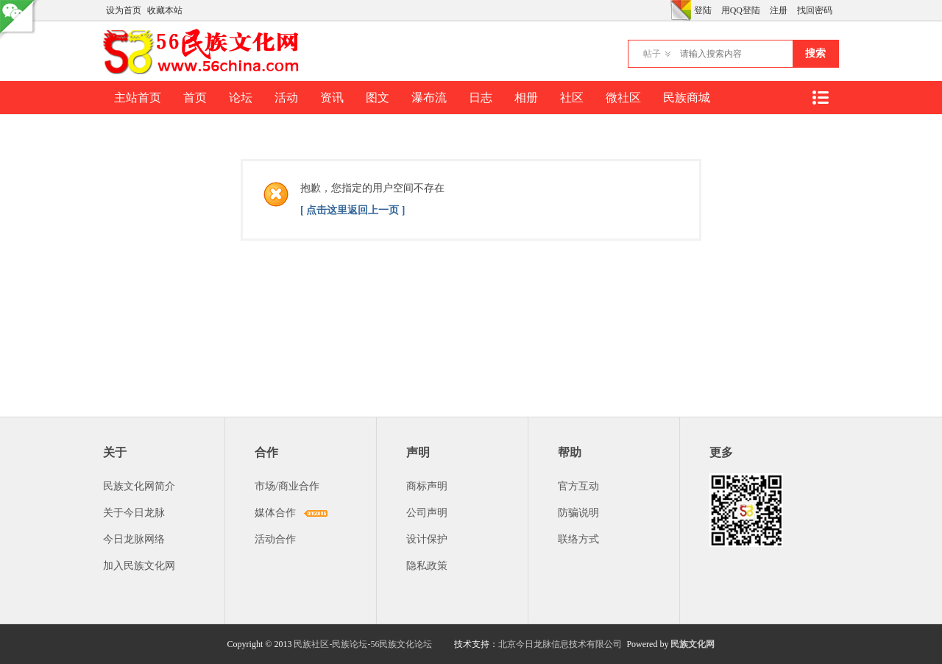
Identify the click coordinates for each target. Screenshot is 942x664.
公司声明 (426, 512)
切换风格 (680, 10)
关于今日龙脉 (134, 512)
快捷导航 (820, 97)
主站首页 (137, 97)
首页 (195, 97)
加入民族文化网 (139, 565)
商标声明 (426, 486)
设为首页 (123, 10)
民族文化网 (692, 644)
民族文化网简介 (139, 486)
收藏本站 (165, 10)
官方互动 (578, 486)
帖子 (652, 54)
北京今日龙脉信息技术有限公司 (560, 644)
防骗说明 (578, 512)
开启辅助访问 (666, 10)
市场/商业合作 (287, 486)
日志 (480, 97)
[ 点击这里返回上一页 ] (352, 210)
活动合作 (275, 539)
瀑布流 (429, 97)
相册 (526, 97)
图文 (377, 97)
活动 (286, 97)
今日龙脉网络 (134, 539)
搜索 (815, 53)
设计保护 (426, 539)
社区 (572, 97)
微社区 (623, 97)
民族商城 (686, 97)
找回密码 (814, 10)
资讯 (332, 97)
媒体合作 (275, 512)
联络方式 (578, 539)
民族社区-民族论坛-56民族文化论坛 (363, 644)
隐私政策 (426, 565)
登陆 (703, 10)
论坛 (240, 97)
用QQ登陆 (740, 10)
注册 (778, 10)
